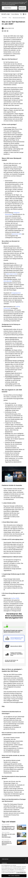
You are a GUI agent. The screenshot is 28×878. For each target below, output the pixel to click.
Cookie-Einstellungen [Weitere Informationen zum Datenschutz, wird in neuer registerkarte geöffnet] (21, 873)
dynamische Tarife (17, 234)
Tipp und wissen (5, 824)
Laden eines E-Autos (11, 274)
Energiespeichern (16, 293)
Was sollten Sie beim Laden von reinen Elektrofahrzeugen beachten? (8, 836)
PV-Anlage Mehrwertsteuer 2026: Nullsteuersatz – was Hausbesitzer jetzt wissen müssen (8, 828)
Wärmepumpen (8, 281)
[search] (21, 14)
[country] (23, 14)
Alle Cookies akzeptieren (14, 876)
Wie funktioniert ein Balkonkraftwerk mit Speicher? (7, 843)
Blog (10, 17)
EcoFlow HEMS (15, 598)
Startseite (4, 17)
